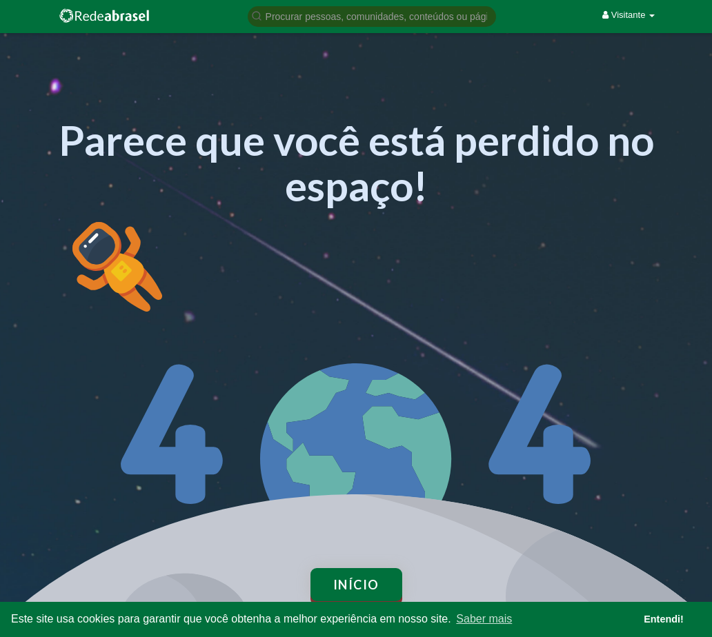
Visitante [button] (628, 15)
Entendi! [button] (664, 619)
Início (356, 584)
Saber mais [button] (484, 619)
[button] (372, 15)
